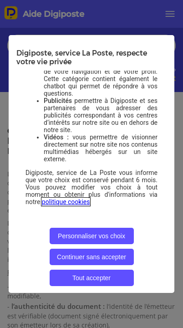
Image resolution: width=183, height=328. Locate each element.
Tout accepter (91, 278)
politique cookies (66, 201)
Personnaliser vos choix (91, 236)
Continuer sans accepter (91, 257)
